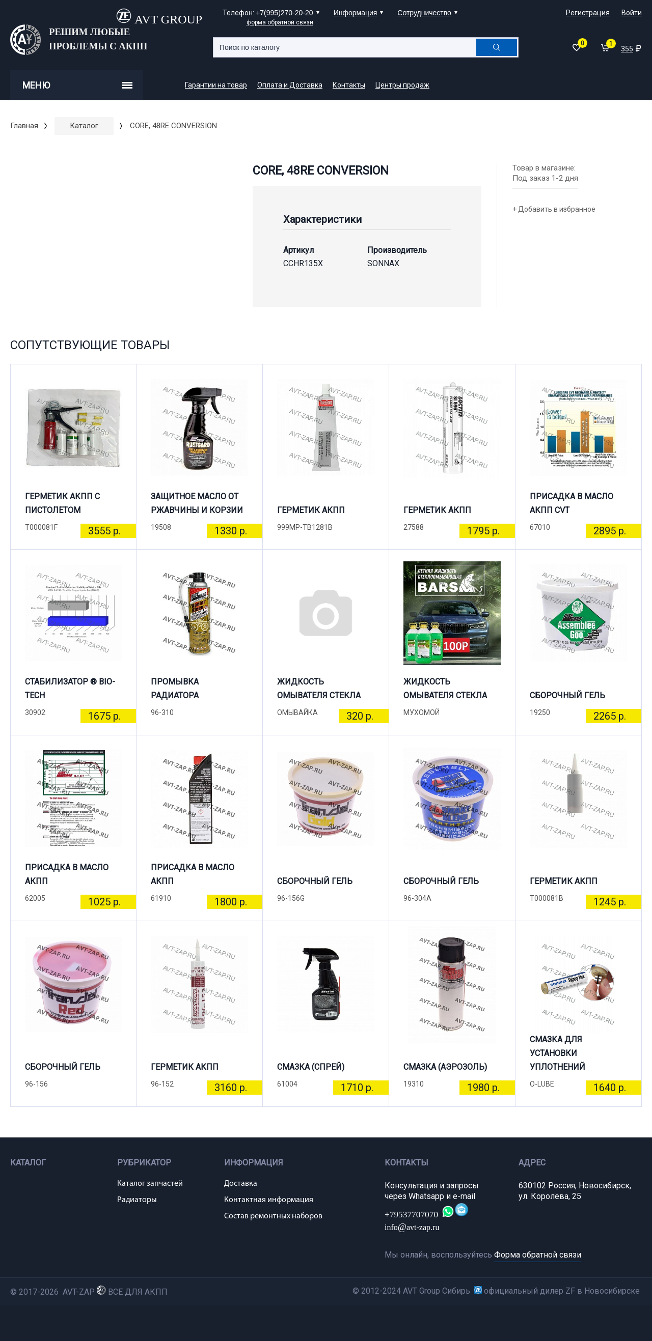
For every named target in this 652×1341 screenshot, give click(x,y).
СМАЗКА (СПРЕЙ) (310, 1067)
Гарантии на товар (216, 85)
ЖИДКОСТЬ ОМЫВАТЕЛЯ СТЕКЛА (319, 688)
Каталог (84, 125)
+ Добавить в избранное (553, 209)
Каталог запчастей (150, 1184)
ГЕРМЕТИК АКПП (311, 510)
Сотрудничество (424, 13)
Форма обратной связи (537, 1255)
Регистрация (588, 13)
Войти (631, 13)
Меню (77, 85)
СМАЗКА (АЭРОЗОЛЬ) (445, 1067)
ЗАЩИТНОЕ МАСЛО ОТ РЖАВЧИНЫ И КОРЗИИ (197, 503)
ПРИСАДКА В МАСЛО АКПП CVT (571, 503)
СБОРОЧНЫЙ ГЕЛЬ (567, 695)
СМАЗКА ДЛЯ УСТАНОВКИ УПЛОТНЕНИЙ (557, 1057)
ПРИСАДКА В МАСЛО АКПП (66, 874)
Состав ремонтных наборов (273, 1216)
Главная (24, 125)
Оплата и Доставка (289, 85)
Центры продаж (402, 85)
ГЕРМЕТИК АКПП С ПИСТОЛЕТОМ (62, 503)
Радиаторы (137, 1200)
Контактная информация (268, 1200)
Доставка (240, 1184)
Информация (355, 13)
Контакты (349, 85)
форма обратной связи (280, 22)
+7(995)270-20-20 (284, 13)
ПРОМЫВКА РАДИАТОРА (175, 688)
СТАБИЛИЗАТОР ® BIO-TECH (70, 688)
